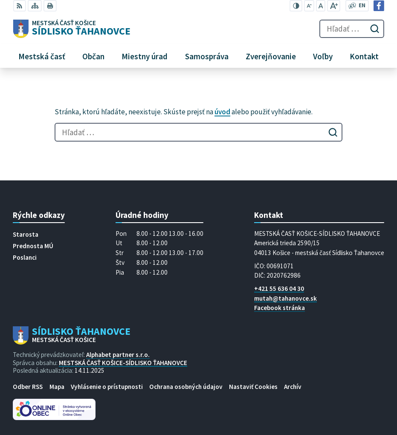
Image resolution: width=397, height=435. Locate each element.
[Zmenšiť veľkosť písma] (309, 6)
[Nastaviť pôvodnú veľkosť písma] (320, 6)
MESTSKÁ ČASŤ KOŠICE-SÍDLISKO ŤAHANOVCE (123, 363)
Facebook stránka (279, 308)
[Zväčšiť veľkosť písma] (333, 6)
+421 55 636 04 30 (279, 288)
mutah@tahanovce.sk (285, 298)
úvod (222, 111)
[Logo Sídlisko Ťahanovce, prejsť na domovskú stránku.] (71, 29)
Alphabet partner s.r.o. (118, 355)
